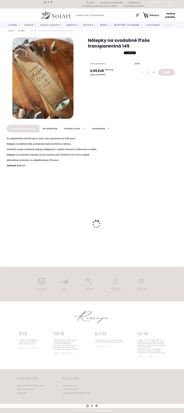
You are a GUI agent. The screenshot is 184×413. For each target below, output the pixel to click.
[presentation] (8, 219)
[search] (118, 16)
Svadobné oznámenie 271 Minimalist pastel (151, 231)
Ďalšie (169, 25)
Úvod (10, 30)
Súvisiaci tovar (75, 128)
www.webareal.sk (103, 410)
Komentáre (101, 128)
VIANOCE (28, 25)
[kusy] (148, 72)
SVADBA (12, 25)
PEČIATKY (88, 25)
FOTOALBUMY (153, 25)
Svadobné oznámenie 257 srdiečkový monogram (108, 231)
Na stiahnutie (50, 128)
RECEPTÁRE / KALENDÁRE (126, 25)
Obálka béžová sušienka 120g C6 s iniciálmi (70, 231)
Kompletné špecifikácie (23, 128)
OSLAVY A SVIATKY (50, 25)
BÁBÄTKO (71, 25)
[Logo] (23, 15)
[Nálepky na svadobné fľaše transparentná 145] (42, 78)
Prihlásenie (156, 2)
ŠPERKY (103, 25)
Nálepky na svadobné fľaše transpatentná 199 (22, 231)
